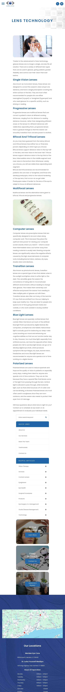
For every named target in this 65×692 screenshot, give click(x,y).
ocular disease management (28, 509)
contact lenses (24, 477)
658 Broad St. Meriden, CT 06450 (27, 657)
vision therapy (24, 466)
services (21, 472)
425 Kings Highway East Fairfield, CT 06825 (31, 666)
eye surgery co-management (29, 504)
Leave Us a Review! (32, 584)
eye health (22, 488)
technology (23, 515)
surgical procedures (25, 493)
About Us (22, 430)
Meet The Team (24, 442)
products (22, 499)
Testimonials (23, 447)
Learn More (32, 535)
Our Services (23, 436)
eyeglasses (22, 482)
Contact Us (22, 453)
